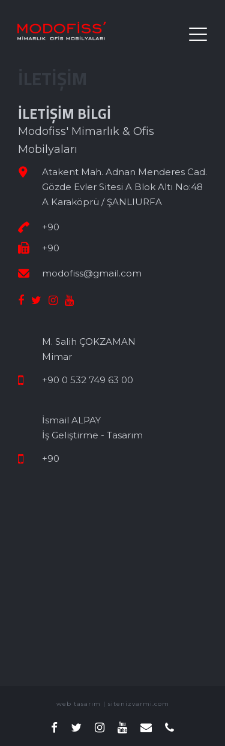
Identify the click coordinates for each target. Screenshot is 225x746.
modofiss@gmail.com (92, 273)
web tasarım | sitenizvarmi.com (112, 704)
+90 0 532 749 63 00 (87, 380)
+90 (50, 227)
